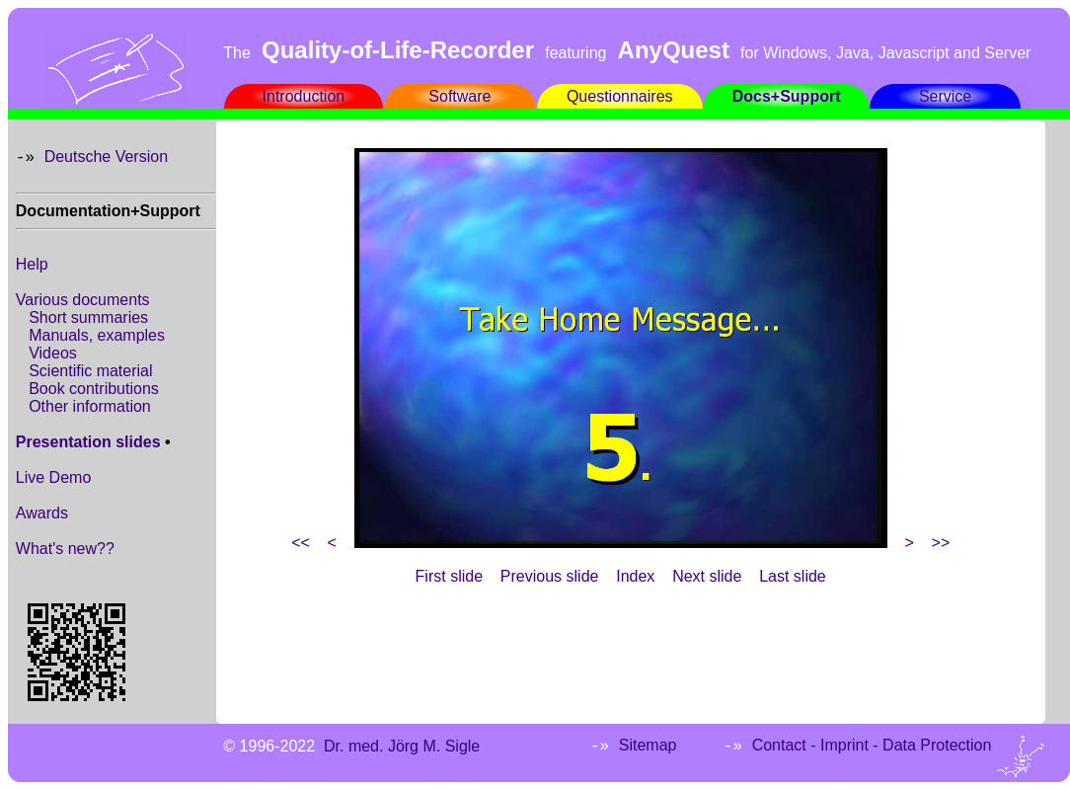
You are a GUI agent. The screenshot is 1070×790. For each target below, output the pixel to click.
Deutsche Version (106, 156)
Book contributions (94, 388)
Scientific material (90, 370)
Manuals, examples (97, 335)
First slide (449, 576)
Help (32, 264)
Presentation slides (88, 442)
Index (635, 576)
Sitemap (648, 745)
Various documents (83, 299)
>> (941, 542)
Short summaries (88, 317)
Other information (90, 406)
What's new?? (65, 548)
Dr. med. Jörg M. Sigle (402, 746)
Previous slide (549, 576)
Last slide (792, 576)
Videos (53, 353)
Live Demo (53, 477)
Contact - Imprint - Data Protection (872, 745)
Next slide (706, 576)
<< (300, 542)
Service (945, 96)
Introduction (304, 96)
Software (459, 96)
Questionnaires (620, 96)
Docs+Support (786, 96)
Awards (42, 513)
